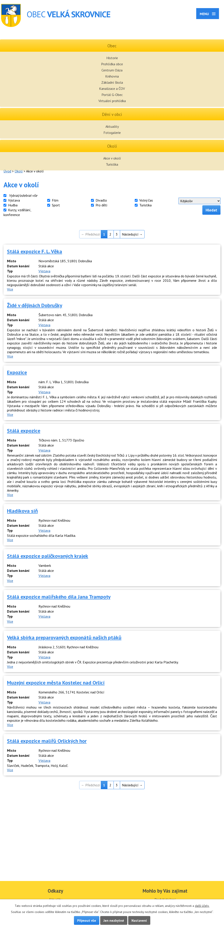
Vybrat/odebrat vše (23, 195)
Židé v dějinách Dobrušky (34, 305)
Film (55, 200)
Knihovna (112, 76)
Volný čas (146, 200)
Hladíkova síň (22, 510)
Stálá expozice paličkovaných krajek (47, 556)
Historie (112, 58)
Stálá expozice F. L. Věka (34, 251)
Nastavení (139, 920)
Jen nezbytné (113, 920)
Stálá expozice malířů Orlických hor (47, 740)
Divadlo (101, 200)
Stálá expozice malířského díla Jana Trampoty (58, 596)
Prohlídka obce (112, 64)
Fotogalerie (112, 132)
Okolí (19, 171)
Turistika (112, 164)
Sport (56, 205)
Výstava (14, 200)
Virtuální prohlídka (112, 101)
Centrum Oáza (112, 70)
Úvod (7, 171)
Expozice (17, 372)
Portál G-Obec (112, 94)
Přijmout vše (86, 920)
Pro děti (101, 205)
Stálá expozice (23, 430)
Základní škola (112, 82)
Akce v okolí (112, 158)
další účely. (202, 906)
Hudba (13, 205)
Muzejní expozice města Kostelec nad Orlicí (56, 682)
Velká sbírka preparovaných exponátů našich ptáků (64, 637)
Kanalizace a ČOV (112, 88)
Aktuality (112, 126)
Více (10, 289)
